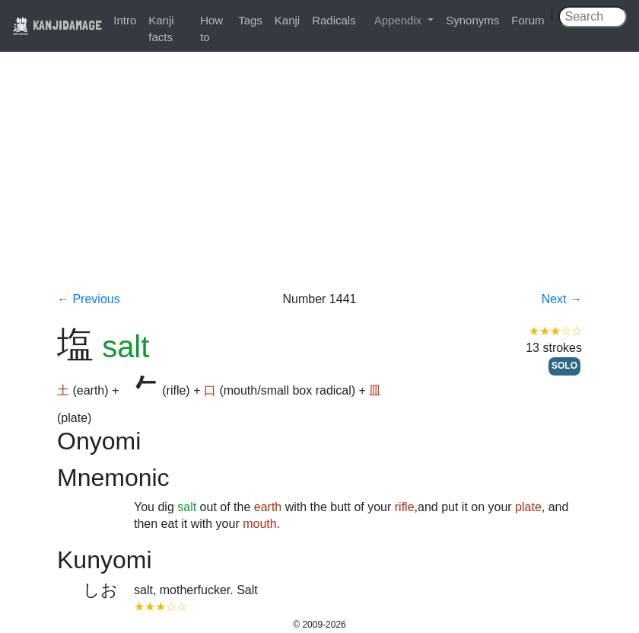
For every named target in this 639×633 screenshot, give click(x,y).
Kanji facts (160, 28)
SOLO (564, 365)
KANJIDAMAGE (57, 25)
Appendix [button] (399, 20)
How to (211, 28)
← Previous (88, 299)
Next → (562, 299)
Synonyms (472, 20)
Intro (124, 20)
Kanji (287, 20)
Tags (250, 20)
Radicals (334, 20)
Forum (527, 20)
